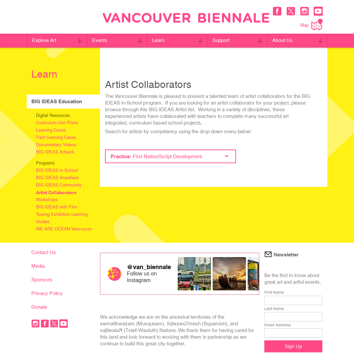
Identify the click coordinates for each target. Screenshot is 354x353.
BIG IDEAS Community (59, 184)
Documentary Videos (56, 144)
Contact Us (43, 252)
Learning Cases (51, 130)
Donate (39, 307)
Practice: (169, 156)
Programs (45, 163)
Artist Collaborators (56, 192)
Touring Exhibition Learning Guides (62, 218)
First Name (274, 292)
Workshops (47, 199)
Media (38, 266)
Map (311, 24)
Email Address (277, 325)
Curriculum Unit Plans (57, 122)
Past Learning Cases (56, 137)
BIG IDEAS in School (57, 170)
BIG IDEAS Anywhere (57, 177)
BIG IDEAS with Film (56, 206)
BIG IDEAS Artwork (55, 152)
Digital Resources (53, 115)
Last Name (274, 308)
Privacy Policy (47, 293)
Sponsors (41, 279)
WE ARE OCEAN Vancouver (64, 228)
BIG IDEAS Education (56, 101)
